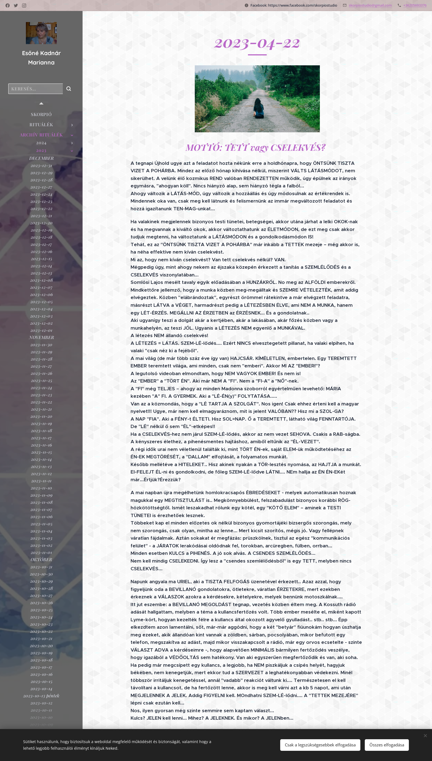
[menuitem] (41, 114)
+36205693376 (414, 5)
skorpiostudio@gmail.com (370, 5)
